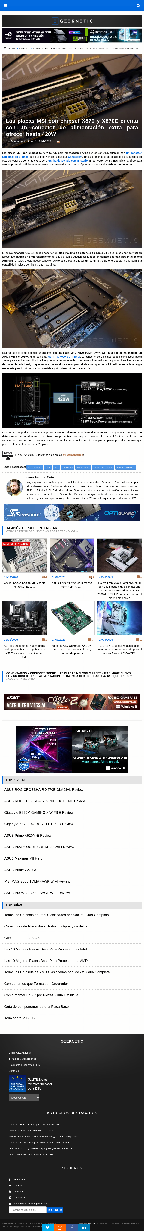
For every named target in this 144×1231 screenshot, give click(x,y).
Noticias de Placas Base (44, 48)
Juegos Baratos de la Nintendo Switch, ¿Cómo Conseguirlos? (44, 1136)
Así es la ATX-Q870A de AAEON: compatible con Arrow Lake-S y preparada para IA (72, 649)
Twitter (15, 1185)
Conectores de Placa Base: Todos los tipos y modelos (46, 926)
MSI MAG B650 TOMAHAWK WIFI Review (37, 881)
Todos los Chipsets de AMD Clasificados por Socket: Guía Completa (57, 972)
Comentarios (75, 455)
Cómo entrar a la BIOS (22, 938)
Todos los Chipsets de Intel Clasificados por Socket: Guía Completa (56, 915)
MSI (56, 467)
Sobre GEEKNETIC (20, 1052)
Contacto (14, 1070)
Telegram (17, 1197)
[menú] (5, 5)
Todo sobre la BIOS (19, 1018)
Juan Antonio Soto (22, 141)
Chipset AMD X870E (103, 467)
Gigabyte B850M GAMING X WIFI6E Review (39, 812)
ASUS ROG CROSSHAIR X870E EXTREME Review (72, 585)
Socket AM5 (83, 467)
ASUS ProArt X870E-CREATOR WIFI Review (39, 847)
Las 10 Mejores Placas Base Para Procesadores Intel (45, 949)
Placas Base (24, 48)
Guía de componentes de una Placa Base (36, 1007)
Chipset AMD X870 (125, 467)
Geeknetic (11, 48)
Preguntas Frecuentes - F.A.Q (26, 1064)
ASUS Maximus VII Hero (23, 858)
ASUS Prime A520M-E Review (28, 835)
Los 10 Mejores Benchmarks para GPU (31, 1154)
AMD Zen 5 (67, 467)
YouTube (16, 1191)
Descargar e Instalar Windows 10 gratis (31, 1130)
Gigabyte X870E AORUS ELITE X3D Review (39, 824)
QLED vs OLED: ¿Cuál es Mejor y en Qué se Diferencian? (42, 1148)
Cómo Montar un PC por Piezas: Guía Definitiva (41, 995)
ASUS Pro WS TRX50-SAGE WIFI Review (37, 893)
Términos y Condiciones (22, 1058)
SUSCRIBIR (55, 1210)
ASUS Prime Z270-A (20, 870)
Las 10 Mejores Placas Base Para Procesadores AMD (46, 961)
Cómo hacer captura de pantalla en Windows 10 (36, 1124)
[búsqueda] (138, 5)
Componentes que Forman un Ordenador (36, 984)
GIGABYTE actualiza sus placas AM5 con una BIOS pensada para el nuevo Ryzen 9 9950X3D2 (119, 649)
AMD (48, 467)
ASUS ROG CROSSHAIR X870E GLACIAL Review (24, 585)
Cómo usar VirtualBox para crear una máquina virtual (39, 1142)
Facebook (17, 1179)
